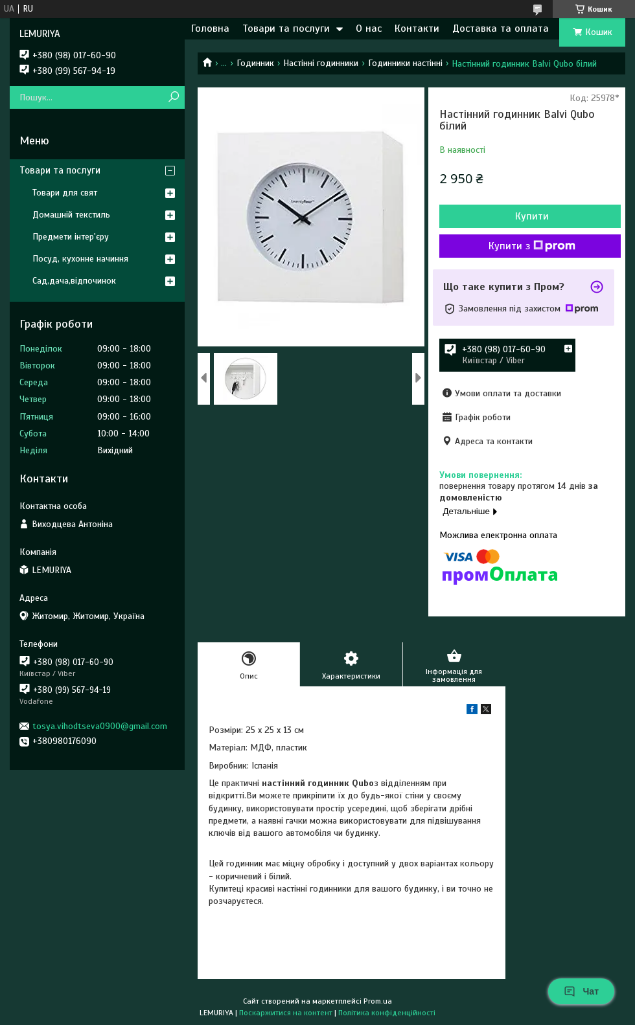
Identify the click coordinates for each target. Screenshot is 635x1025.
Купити (532, 216)
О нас (369, 28)
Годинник (255, 63)
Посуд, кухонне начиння (80, 258)
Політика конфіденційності (386, 1012)
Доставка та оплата (500, 28)
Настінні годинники (320, 63)
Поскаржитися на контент (285, 1012)
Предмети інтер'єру (70, 236)
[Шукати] (173, 97)
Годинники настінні (405, 63)
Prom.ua (378, 1001)
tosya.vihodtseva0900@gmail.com (99, 726)
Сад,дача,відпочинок (74, 280)
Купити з (532, 246)
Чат (581, 991)
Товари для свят (64, 192)
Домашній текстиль (71, 214)
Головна (210, 28)
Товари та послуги (286, 28)
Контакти (417, 28)
